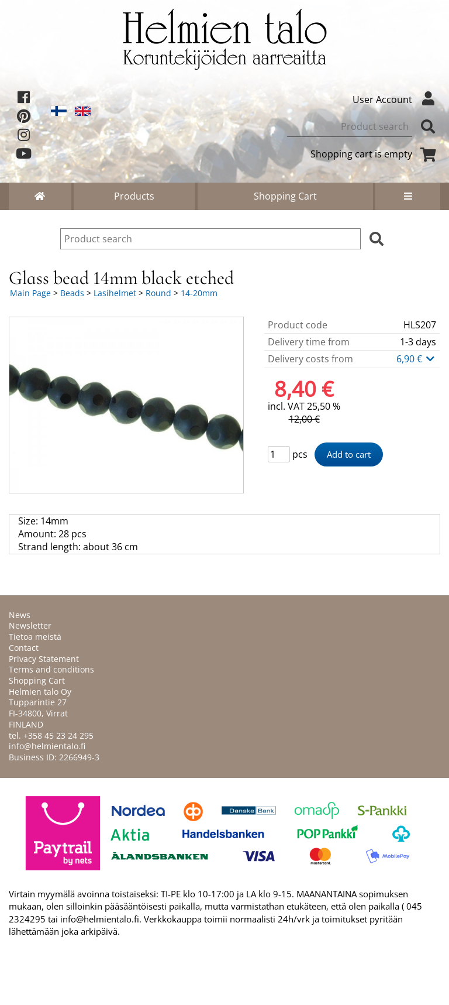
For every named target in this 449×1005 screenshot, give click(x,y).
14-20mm (199, 293)
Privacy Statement (44, 658)
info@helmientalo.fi (47, 746)
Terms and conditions (51, 669)
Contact (24, 647)
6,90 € (416, 358)
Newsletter (30, 625)
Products (134, 196)
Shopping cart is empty (375, 154)
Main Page (30, 293)
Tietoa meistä (35, 636)
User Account (396, 99)
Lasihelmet (115, 293)
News (19, 614)
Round (158, 293)
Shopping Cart (285, 196)
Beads (72, 293)
